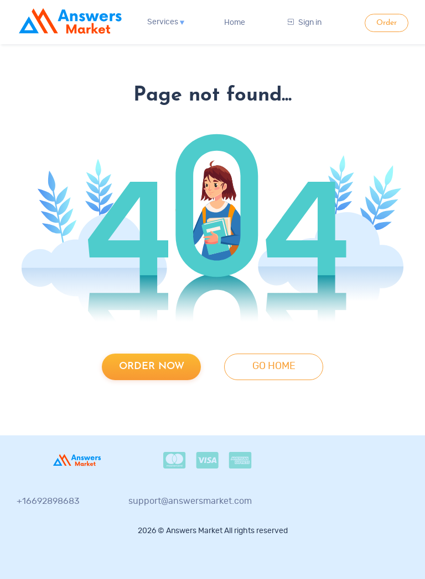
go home (274, 366)
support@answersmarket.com (190, 501)
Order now (151, 366)
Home (234, 23)
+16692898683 (48, 501)
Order (386, 23)
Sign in (305, 23)
